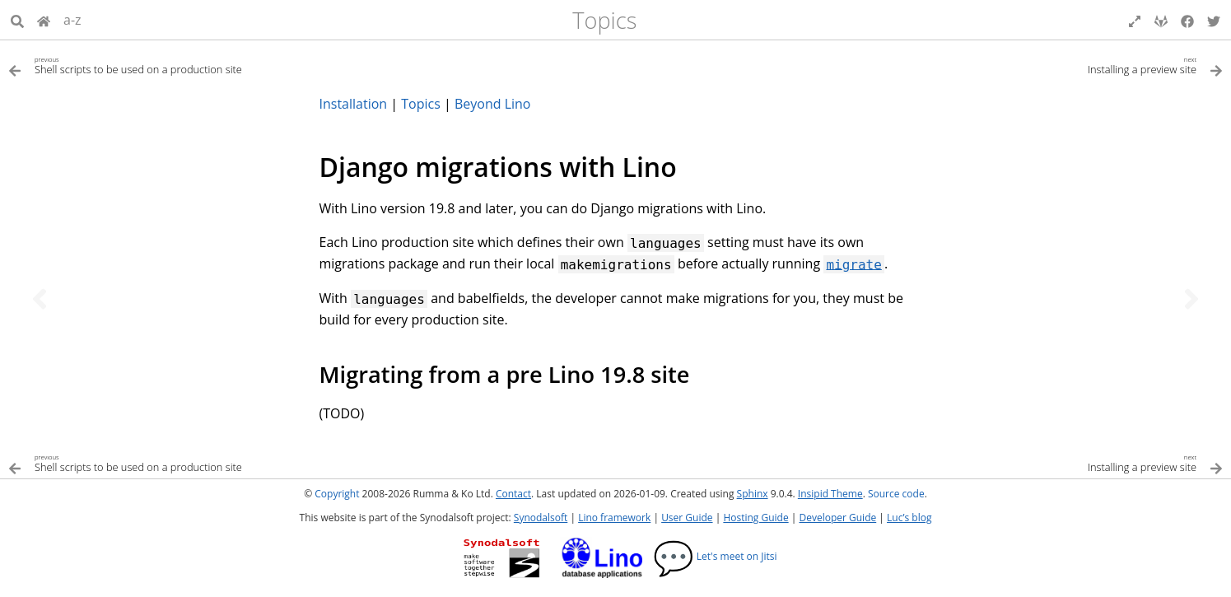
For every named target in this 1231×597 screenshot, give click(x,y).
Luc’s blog (909, 518)
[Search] (17, 19)
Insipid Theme (830, 494)
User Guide (686, 518)
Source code (896, 494)
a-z (72, 20)
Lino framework (614, 518)
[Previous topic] (39, 299)
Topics (604, 20)
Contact (513, 494)
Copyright (337, 494)
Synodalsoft (540, 518)
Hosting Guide (755, 518)
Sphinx (752, 494)
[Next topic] (1191, 299)
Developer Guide (837, 518)
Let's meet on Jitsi (715, 556)
